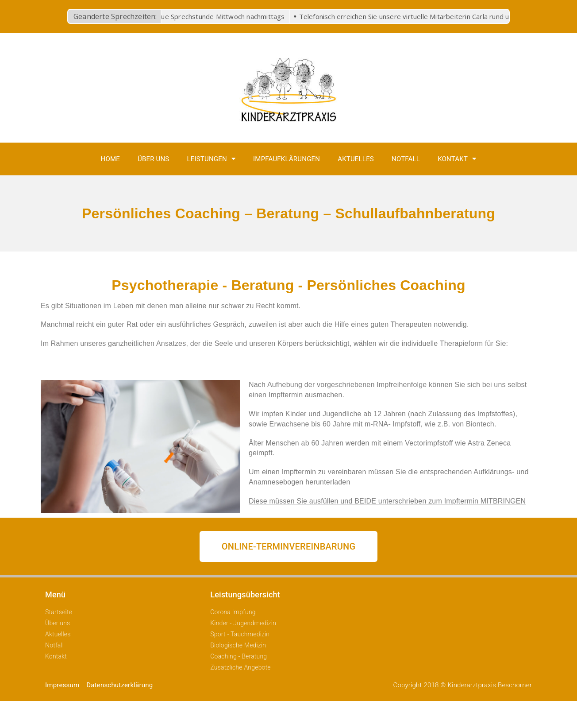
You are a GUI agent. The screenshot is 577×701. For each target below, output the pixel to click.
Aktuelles (356, 159)
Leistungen (211, 159)
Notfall (406, 159)
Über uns (153, 159)
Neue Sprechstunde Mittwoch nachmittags (220, 16)
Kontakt (457, 159)
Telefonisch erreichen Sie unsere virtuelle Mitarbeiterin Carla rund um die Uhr (420, 16)
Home (110, 159)
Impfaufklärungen (286, 159)
